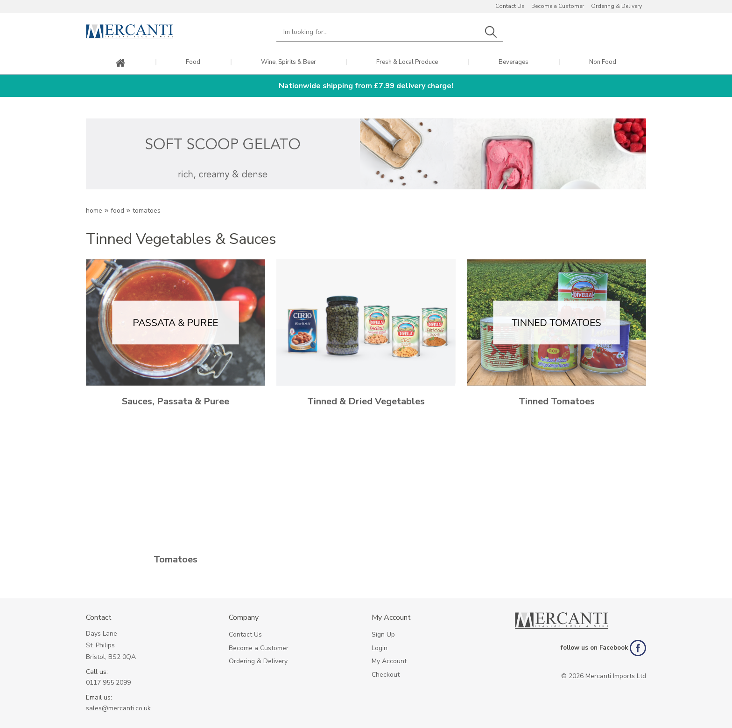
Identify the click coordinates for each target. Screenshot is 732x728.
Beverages (513, 62)
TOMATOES (147, 210)
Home (94, 210)
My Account (389, 661)
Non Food (602, 62)
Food (193, 62)
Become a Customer (557, 6)
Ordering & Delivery (616, 6)
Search (490, 32)
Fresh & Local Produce (407, 62)
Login (379, 648)
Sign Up (383, 634)
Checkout (386, 674)
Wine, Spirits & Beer (288, 62)
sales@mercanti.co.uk (118, 708)
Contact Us (510, 6)
